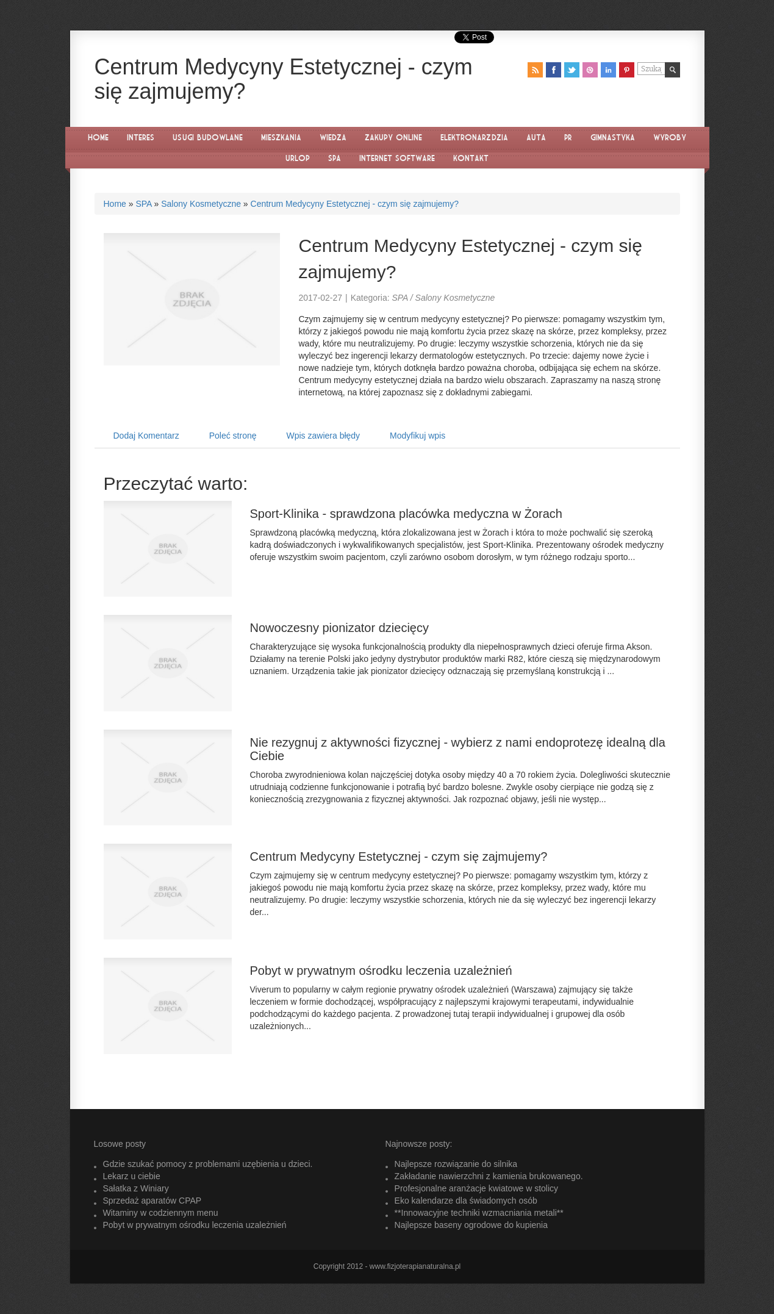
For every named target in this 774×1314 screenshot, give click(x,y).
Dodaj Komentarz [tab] (146, 435)
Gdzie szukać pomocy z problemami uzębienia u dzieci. (208, 1164)
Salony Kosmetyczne (201, 204)
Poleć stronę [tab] (233, 435)
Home (115, 204)
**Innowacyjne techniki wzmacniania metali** (479, 1213)
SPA (143, 204)
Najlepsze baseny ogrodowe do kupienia (471, 1225)
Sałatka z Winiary (136, 1188)
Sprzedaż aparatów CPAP (152, 1200)
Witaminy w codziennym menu (160, 1213)
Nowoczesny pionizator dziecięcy (339, 627)
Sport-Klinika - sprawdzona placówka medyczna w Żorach (406, 513)
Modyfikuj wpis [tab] (417, 435)
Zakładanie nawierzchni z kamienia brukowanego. (489, 1176)
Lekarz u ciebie (131, 1176)
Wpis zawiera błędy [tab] (323, 435)
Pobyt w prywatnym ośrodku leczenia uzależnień (381, 970)
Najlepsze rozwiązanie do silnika (456, 1164)
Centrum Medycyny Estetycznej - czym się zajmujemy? (355, 204)
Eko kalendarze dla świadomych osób (466, 1200)
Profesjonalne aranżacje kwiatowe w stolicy (476, 1188)
